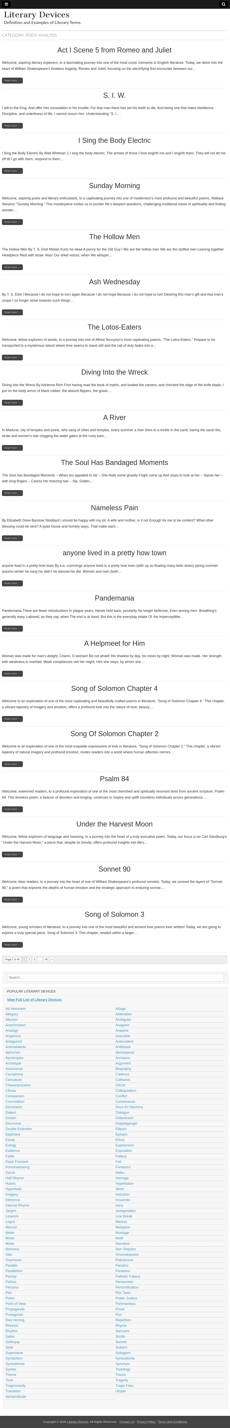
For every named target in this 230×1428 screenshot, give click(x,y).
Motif (119, 1238)
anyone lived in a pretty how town (114, 553)
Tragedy (121, 1380)
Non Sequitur (125, 1249)
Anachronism (15, 1025)
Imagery (11, 1194)
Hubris (10, 1183)
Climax (10, 1091)
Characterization (18, 1085)
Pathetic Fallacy (127, 1276)
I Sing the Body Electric (114, 140)
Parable (11, 1265)
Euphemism (124, 1145)
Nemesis (12, 1249)
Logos (10, 1222)
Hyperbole (13, 1189)
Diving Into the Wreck (114, 372)
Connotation (14, 1102)
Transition (13, 1391)
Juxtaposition (125, 1211)
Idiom (119, 1189)
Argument (123, 1063)
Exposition (123, 1151)
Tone (9, 1380)
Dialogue (122, 1112)
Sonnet (121, 1342)
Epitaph (121, 1134)
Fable (9, 1156)
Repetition (123, 1320)
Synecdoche (125, 1358)
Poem (10, 1298)
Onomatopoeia (126, 1254)
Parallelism (14, 1271)
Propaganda (15, 1309)
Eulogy (10, 1145)
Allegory (11, 1014)
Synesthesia (15, 1364)
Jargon (10, 1211)
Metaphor (122, 1227)
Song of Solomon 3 (114, 914)
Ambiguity (123, 1020)
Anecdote (122, 1036)
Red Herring (14, 1320)
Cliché (120, 1085)
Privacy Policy (146, 1422)
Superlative (14, 1353)
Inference (12, 1200)
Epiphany (12, 1134)
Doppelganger (126, 1123)
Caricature (13, 1080)
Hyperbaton (124, 1183)
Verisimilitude (15, 1397)
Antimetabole (15, 1047)
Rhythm (11, 1331)
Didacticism (124, 1118)
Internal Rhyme (17, 1205)
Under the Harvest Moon (114, 824)
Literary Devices (37, 15)
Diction (10, 1118)
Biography (123, 1069)
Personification (126, 1287)
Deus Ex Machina (129, 1107)
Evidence (12, 1151)
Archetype (13, 1063)
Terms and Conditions (172, 1422)
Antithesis (123, 1047)
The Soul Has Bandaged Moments (114, 463)
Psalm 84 (114, 779)
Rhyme (121, 1326)
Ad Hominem (15, 1009)
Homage (122, 1178)
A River (114, 417)
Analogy (11, 1031)
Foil (118, 1162)
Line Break (123, 1216)
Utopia (120, 1391)
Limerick (12, 1216)
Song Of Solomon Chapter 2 (114, 734)
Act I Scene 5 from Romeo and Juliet (114, 50)
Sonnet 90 (114, 869)
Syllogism (122, 1353)
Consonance (125, 1102)
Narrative (122, 1244)
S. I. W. (114, 95)
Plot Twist (122, 1293)
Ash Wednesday (114, 282)
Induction (122, 1194)
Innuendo (122, 1200)
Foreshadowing (17, 1167)
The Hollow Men (114, 237)
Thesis (120, 1375)
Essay (10, 1140)
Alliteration (123, 1014)
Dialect (10, 1112)
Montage (122, 1233)
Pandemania (114, 598)
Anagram (122, 1025)
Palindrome (124, 1260)
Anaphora (13, 1036)
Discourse (13, 1123)
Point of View (15, 1304)
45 (46, 959)
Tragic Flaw (124, 1386)
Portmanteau (125, 1304)
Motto (9, 1244)
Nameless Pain (114, 508)
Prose (120, 1309)
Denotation (13, 1107)
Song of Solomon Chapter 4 (114, 688)
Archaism (122, 1058)
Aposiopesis (124, 1052)
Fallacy (121, 1156)
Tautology (122, 1369)
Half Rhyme (14, 1178)
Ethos (119, 1140)
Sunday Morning (114, 186)
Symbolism (14, 1358)
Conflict (121, 1096)
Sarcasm (122, 1331)
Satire (10, 1336)
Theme (10, 1375)
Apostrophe (14, 1058)
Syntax (10, 1369)
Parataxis (122, 1271)
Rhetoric (12, 1326)
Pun (118, 1315)
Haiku (119, 1173)
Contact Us (127, 1422)
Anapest (121, 1031)
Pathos (10, 1282)
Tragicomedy (15, 1386)
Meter (9, 1233)
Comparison (14, 1096)
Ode (8, 1254)
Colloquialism (125, 1091)
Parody (11, 1276)
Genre (10, 1173)
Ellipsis (120, 1129)
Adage (120, 1009)
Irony (119, 1205)
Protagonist (14, 1315)
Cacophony (14, 1074)
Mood (9, 1238)
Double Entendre (18, 1129)
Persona (12, 1287)
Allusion (11, 1020)
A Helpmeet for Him (114, 643)
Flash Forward (16, 1162)
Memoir (11, 1227)
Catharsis (122, 1080)
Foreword (122, 1167)
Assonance (14, 1069)
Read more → (12, 80)
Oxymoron (13, 1260)
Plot (8, 1293)
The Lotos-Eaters (114, 327)
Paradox (122, 1265)
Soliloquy (12, 1342)
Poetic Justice (126, 1298)
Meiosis (121, 1222)
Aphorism (12, 1052)
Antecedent (124, 1041)
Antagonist (13, 1041)
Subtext (121, 1347)
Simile (120, 1336)
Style (9, 1347)
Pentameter (124, 1282)
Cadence (122, 1074)
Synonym (122, 1364)
